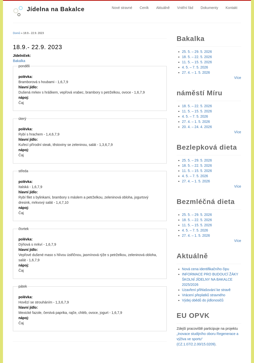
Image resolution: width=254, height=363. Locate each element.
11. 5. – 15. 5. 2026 (197, 62)
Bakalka (19, 61)
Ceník (144, 8)
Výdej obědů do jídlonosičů (202, 300)
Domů (16, 33)
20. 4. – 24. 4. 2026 (197, 127)
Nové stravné (122, 8)
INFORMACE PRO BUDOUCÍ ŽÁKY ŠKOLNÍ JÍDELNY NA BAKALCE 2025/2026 (210, 279)
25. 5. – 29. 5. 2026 (197, 52)
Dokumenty (209, 8)
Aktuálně (163, 8)
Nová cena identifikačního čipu (205, 269)
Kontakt (231, 8)
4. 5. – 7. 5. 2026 (195, 67)
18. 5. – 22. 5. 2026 (197, 57)
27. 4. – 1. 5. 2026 (196, 72)
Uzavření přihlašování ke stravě (206, 290)
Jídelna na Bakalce (56, 9)
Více (237, 78)
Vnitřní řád (185, 8)
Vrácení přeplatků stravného (203, 295)
